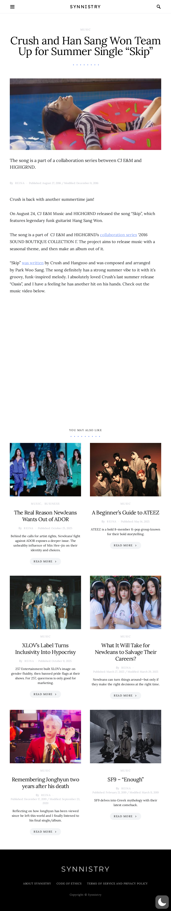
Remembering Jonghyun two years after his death (45, 783)
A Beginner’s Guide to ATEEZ (125, 512)
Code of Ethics (69, 883)
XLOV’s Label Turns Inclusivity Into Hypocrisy (45, 648)
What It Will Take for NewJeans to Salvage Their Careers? (126, 652)
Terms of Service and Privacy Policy (117, 883)
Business (52, 503)
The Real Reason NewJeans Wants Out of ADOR (45, 516)
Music (85, 29)
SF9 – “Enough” (126, 779)
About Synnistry (37, 883)
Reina (20, 183)
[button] (162, 902)
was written (33, 262)
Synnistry (85, 6)
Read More (43, 561)
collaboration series (118, 234)
